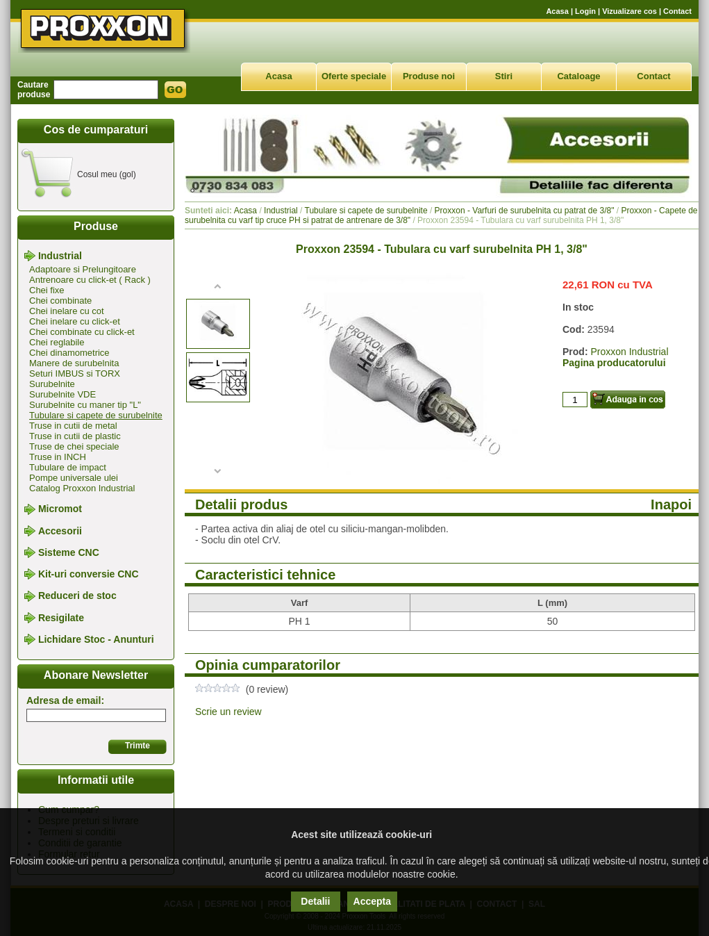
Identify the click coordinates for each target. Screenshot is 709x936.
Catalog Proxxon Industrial (82, 488)
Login (585, 11)
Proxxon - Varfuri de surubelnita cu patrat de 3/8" (525, 210)
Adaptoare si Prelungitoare (82, 269)
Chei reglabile (57, 342)
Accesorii (60, 530)
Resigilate (61, 617)
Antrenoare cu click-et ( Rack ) (90, 279)
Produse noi (429, 76)
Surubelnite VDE (62, 394)
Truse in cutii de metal (73, 425)
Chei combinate (60, 300)
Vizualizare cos (629, 11)
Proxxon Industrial (629, 351)
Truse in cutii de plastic (75, 436)
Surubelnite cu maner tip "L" (85, 405)
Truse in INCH (57, 457)
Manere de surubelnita (74, 363)
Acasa (557, 11)
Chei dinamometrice (69, 352)
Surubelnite (52, 384)
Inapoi (671, 504)
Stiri (503, 76)
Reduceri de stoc (77, 596)
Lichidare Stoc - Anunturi (96, 639)
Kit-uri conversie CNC (88, 574)
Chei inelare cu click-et (74, 321)
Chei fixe (47, 290)
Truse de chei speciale (74, 446)
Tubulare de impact (67, 467)
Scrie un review (228, 711)
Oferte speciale (354, 76)
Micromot (60, 509)
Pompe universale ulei (73, 478)
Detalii (315, 901)
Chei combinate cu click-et (82, 332)
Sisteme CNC (68, 552)
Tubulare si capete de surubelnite (95, 415)
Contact (677, 11)
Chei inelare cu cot (66, 311)
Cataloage (578, 76)
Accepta (372, 901)
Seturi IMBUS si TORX (74, 373)
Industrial (60, 255)
